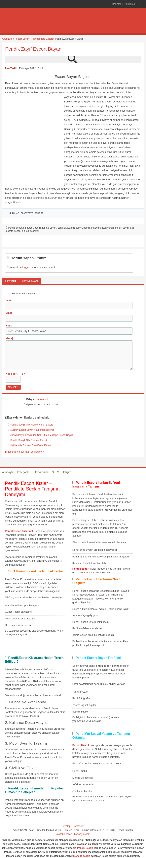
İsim (8, 300)
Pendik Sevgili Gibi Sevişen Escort (28, 440)
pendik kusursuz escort (70, 227)
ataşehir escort (64, 834)
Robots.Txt (78, 826)
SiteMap (66, 826)
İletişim (66, 472)
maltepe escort (81, 856)
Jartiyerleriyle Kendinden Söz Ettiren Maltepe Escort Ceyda (41, 435)
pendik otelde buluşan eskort (98, 227)
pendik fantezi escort (45, 227)
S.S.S (55, 472)
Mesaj (9, 338)
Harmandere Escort (42, 38)
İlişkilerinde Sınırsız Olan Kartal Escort (30, 445)
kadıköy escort (82, 834)
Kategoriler (23, 472)
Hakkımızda (41, 472)
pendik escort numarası (20, 227)
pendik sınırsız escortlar (26, 231)
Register (116, 4)
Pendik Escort (22, 38)
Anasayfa (7, 38)
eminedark (43, 399)
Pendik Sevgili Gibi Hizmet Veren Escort (31, 424)
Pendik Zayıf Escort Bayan (33, 49)
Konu (9, 325)
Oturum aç (129, 4)
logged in (27, 267)
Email (9, 312)
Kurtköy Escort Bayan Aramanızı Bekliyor (32, 430)
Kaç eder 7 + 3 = (15, 373)
